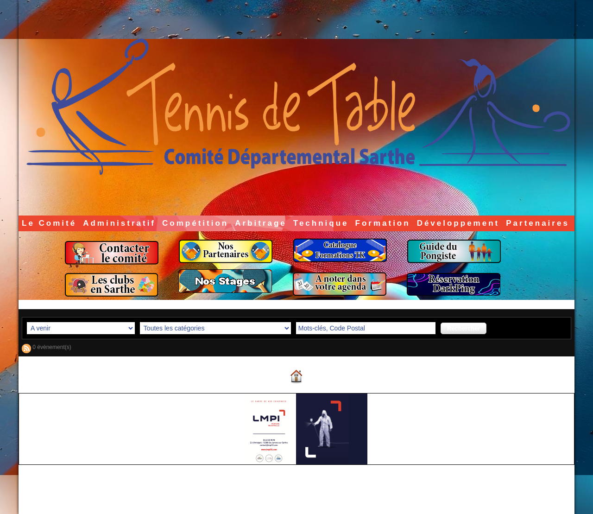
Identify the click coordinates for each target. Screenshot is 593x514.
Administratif (119, 223)
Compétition (195, 223)
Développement (458, 223)
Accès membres (278, 499)
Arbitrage (261, 223)
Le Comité (49, 223)
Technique (321, 223)
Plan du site (319, 499)
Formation (382, 223)
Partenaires (537, 223)
